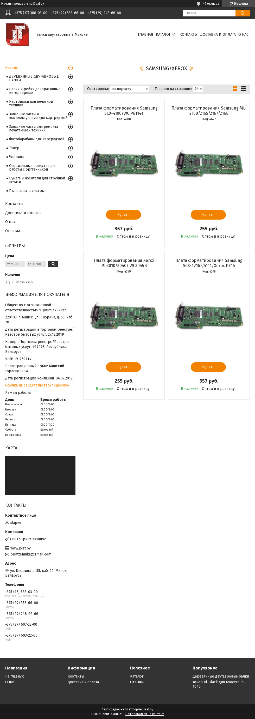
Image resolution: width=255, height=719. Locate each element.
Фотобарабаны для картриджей (36, 139)
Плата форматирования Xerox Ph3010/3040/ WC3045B (124, 263)
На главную (14, 676)
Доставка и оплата (218, 34)
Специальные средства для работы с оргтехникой (32, 168)
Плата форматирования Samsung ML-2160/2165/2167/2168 (208, 111)
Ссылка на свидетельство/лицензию (37, 385)
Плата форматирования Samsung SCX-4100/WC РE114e (124, 111)
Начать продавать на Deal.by (22, 3)
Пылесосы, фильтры (26, 191)
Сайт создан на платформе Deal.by (127, 709)
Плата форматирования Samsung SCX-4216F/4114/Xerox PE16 (209, 263)
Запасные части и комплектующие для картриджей (38, 116)
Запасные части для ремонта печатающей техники (33, 128)
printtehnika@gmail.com (30, 554)
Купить (123, 215)
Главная (145, 34)
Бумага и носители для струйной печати (37, 180)
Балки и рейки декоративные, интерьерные (35, 91)
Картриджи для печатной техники (31, 103)
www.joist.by (20, 548)
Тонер (14, 148)
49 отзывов (211, 3)
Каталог (163, 34)
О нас (243, 34)
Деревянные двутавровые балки (221, 676)
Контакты (189, 34)
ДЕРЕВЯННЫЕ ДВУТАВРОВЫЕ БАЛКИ (34, 78)
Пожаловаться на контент (144, 714)
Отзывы (12, 230)
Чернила (16, 157)
